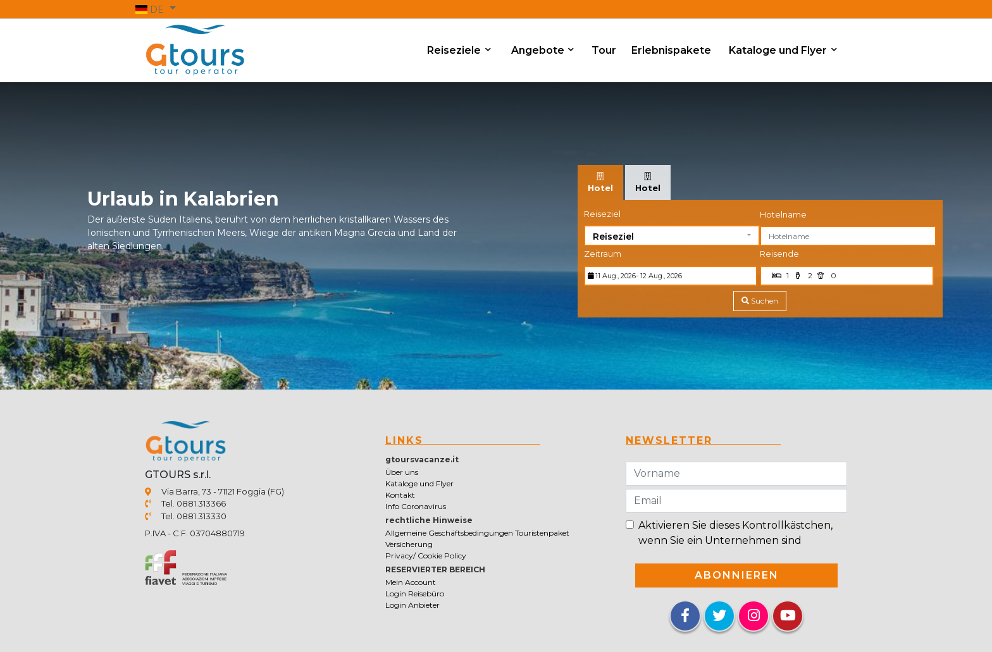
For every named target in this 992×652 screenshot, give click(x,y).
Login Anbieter (412, 605)
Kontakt (400, 495)
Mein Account (410, 582)
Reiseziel (602, 214)
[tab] (600, 182)
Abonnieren (737, 575)
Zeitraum (602, 254)
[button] (155, 9)
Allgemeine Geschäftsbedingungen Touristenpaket (477, 533)
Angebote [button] (539, 50)
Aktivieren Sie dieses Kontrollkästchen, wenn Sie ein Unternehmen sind (735, 532)
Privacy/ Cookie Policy (425, 555)
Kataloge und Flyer (419, 483)
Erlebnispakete (671, 50)
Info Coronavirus (415, 506)
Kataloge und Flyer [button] (779, 50)
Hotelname (783, 214)
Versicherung (409, 544)
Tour (604, 50)
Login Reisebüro (414, 593)
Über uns (401, 472)
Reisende (779, 254)
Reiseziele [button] (455, 50)
